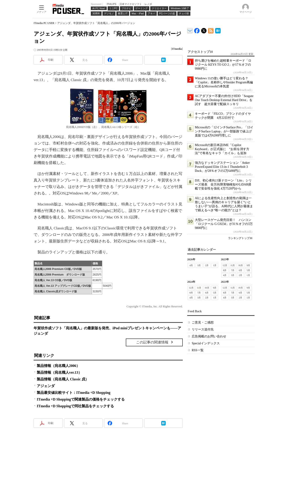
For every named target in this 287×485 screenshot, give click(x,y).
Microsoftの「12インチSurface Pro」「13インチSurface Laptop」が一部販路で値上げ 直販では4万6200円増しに (225, 131)
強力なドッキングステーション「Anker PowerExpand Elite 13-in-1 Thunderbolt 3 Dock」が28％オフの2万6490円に (222, 166)
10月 (240, 265)
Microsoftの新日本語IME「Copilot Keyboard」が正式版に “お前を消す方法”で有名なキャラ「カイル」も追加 (222, 149)
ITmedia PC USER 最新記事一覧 (211, 30)
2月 (207, 265)
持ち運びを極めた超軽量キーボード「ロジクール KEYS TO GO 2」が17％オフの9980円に (223, 64)
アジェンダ (46, 386)
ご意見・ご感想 (203, 322)
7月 (232, 270)
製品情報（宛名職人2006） (58, 366)
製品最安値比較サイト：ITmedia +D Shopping (73, 392)
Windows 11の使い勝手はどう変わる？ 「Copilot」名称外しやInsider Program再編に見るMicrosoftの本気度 (224, 82)
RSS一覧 (198, 350)
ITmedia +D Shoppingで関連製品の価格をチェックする (81, 399)
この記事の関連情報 (152, 342)
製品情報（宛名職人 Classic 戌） (63, 379)
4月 (191, 265)
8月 (224, 270)
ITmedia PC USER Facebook (197, 29)
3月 (199, 265)
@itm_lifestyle (204, 29)
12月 (225, 265)
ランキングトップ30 (240, 238)
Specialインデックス (206, 343)
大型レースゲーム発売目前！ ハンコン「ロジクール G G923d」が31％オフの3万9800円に (224, 224)
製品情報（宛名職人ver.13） (59, 372)
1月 (214, 265)
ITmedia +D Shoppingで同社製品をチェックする (75, 406)
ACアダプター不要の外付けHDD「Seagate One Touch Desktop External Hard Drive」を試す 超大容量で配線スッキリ (224, 100)
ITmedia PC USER (44, 23)
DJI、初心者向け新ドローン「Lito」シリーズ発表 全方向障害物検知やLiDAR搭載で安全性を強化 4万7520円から (223, 184)
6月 (240, 270)
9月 (248, 265)
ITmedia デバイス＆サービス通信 (190, 30)
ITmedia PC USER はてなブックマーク (218, 30)
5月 (248, 270)
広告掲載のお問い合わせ (209, 336)
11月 (232, 265)
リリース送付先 (203, 329)
